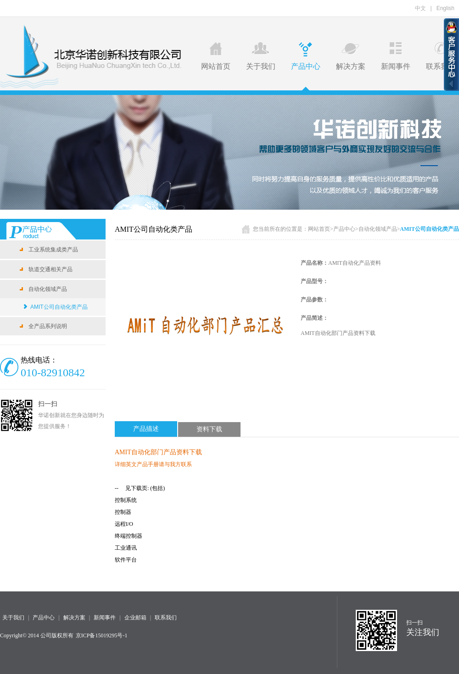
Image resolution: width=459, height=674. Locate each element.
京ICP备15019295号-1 (102, 635)
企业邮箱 (135, 617)
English (445, 8)
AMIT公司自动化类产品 (59, 307)
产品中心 (305, 56)
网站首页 (215, 56)
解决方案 (350, 56)
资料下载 (209, 429)
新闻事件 (395, 56)
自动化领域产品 (377, 229)
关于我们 (260, 56)
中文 (420, 8)
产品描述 (146, 428)
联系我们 (440, 56)
